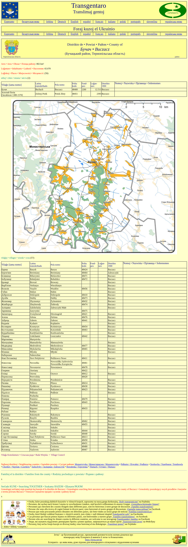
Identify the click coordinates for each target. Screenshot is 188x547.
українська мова (173, 21)
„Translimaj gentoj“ (115, 524)
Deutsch (62, 21)
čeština (49, 21)
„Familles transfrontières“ (142, 506)
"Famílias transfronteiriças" (140, 511)
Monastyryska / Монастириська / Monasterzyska (97, 464)
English (74, 21)
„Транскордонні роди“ (132, 521)
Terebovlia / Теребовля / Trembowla (166, 464)
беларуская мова (30, 21)
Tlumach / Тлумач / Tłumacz (102, 467)
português (136, 21)
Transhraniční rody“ (121, 514)
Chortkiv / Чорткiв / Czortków (16, 467)
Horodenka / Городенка (77, 467)
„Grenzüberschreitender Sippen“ (145, 504)
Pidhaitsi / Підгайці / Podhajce (134, 464)
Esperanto (9, 21)
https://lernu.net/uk (93, 540)
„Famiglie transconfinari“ (137, 509)
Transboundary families (127, 519)
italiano (112, 21)
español (87, 21)
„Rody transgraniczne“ (128, 501)
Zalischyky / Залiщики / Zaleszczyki (48, 467)
